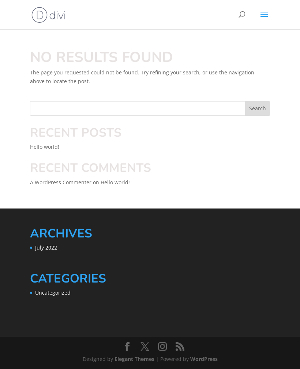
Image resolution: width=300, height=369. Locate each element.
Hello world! (44, 146)
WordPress (204, 358)
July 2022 (46, 247)
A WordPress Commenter (60, 182)
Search (257, 108)
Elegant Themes (134, 358)
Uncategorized (53, 292)
